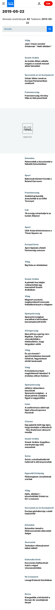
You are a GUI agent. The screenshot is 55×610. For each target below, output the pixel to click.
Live (48, 3)
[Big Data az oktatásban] (39, 269)
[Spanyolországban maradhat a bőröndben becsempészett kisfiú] (39, 321)
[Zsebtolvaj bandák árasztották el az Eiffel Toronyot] (39, 200)
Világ (27, 40)
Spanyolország (32, 313)
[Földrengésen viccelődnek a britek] (39, 481)
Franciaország (32, 92)
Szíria (28, 456)
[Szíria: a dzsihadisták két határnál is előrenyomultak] (39, 463)
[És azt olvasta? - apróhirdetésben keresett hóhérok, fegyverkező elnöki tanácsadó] (39, 357)
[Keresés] (27, 29)
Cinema (29, 421)
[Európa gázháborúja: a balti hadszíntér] (39, 515)
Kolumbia (29, 158)
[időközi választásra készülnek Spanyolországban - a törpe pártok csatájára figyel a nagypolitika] (39, 393)
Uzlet (27, 404)
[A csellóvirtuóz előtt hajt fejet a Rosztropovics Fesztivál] (39, 411)
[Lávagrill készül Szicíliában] (39, 584)
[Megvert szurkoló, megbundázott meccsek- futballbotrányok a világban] (39, 304)
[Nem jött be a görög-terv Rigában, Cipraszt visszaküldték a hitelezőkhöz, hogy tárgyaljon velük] (39, 339)
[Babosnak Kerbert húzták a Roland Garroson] (39, 183)
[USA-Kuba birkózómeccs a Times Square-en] (39, 234)
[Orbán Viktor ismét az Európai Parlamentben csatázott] (39, 82)
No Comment (31, 576)
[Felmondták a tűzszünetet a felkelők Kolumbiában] (39, 165)
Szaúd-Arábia (32, 57)
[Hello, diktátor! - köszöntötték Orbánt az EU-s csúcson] (39, 498)
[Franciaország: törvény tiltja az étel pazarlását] (39, 99)
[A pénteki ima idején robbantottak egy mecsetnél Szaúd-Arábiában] (39, 286)
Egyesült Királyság (34, 473)
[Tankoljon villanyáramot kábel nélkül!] (39, 549)
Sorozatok (30, 542)
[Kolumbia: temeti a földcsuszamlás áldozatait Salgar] (39, 532)
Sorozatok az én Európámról (39, 75)
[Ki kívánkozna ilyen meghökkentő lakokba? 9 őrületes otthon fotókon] (39, 375)
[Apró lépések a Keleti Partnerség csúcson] (39, 252)
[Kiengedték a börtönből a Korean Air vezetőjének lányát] (39, 601)
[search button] (50, 29)
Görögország (31, 330)
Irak (27, 210)
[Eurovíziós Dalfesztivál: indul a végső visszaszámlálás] (39, 567)
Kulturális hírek (32, 559)
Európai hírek (31, 244)
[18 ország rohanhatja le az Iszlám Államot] (39, 217)
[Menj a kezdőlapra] (10, 3)
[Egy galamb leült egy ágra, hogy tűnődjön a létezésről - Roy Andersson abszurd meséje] (39, 429)
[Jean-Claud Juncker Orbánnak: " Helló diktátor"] (39, 48)
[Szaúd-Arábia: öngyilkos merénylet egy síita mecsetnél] (39, 446)
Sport (28, 175)
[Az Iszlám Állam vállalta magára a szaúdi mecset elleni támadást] (39, 65)
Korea (28, 594)
